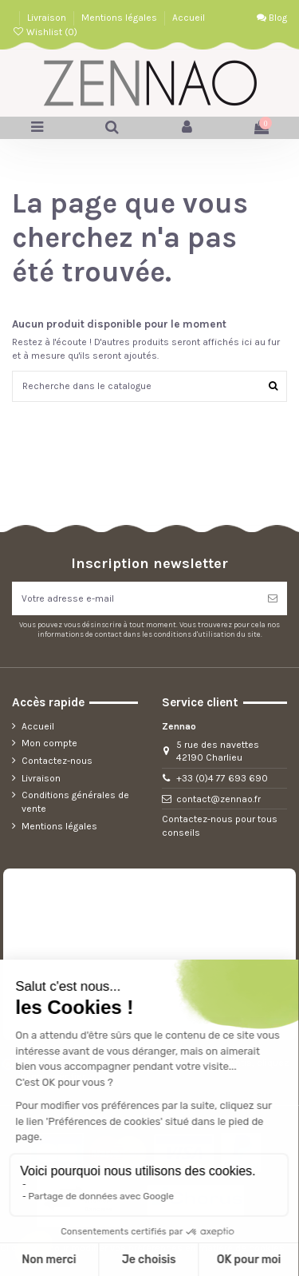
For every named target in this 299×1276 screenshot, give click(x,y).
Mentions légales (120, 17)
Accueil (188, 17)
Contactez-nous (57, 760)
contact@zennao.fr (218, 799)
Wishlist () (44, 32)
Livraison (48, 17)
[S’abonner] (272, 598)
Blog (272, 17)
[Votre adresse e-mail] (135, 598)
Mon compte (49, 743)
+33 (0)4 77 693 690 (222, 778)
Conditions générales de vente (75, 801)
